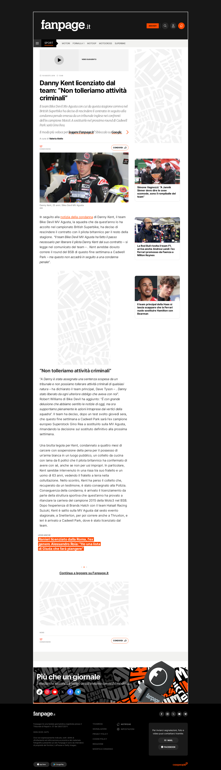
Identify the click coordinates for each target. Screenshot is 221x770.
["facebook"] (75, 692)
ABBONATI (153, 26)
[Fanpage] (44, 713)
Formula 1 (78, 43)
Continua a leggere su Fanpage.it (84, 573)
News (42, 632)
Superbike (120, 43)
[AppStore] (41, 764)
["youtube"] (57, 692)
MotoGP (91, 43)
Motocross (105, 43)
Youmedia (98, 724)
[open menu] (37, 43)
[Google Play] (59, 764)
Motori (66, 43)
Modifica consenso (103, 749)
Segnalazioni (100, 729)
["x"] (66, 692)
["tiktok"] (40, 692)
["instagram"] (48, 692)
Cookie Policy (100, 739)
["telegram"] (83, 692)
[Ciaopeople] (180, 765)
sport (48, 42)
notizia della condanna (76, 217)
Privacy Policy (100, 734)
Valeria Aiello (56, 139)
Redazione (98, 744)
